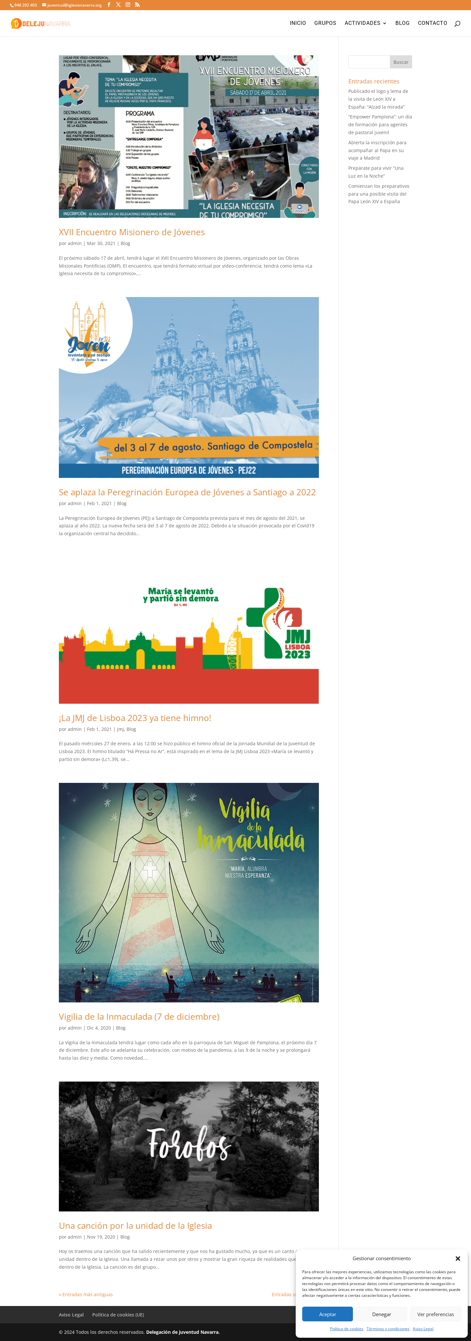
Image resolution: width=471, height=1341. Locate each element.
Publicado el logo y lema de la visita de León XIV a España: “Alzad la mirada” (378, 99)
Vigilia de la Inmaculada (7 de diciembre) (139, 1016)
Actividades (363, 23)
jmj (120, 729)
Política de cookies (346, 1329)
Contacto (432, 23)
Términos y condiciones (388, 1329)
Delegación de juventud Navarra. (183, 1332)
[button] (458, 1258)
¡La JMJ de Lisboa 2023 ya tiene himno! (135, 718)
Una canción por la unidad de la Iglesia (135, 1225)
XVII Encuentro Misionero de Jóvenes (132, 232)
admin (75, 243)
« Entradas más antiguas (86, 1294)
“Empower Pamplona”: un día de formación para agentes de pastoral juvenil (380, 124)
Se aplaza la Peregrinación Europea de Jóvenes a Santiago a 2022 (187, 492)
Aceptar (327, 1314)
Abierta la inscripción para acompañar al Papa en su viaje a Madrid (377, 150)
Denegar (381, 1314)
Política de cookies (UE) (118, 1315)
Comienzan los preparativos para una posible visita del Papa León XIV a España (379, 194)
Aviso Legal (423, 1329)
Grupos (325, 23)
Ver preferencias (435, 1314)
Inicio (298, 23)
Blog (402, 23)
